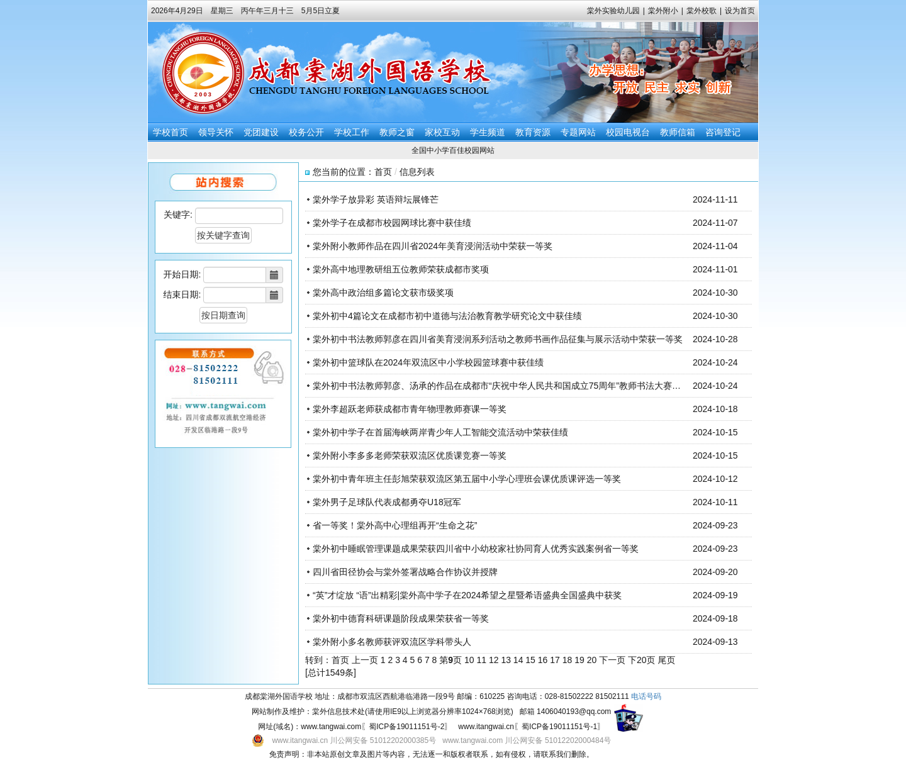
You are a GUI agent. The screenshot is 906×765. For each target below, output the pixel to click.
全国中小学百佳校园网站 (453, 150)
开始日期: (182, 274)
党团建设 (261, 132)
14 (518, 660)
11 (481, 660)
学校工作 (351, 132)
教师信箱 (677, 132)
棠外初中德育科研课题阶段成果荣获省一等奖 (401, 618)
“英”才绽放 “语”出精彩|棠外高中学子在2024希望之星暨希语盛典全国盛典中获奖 (467, 595)
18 (567, 660)
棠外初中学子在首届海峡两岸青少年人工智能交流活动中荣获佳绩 (440, 432)
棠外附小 (663, 10)
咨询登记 (723, 132)
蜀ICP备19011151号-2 (406, 726)
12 (494, 660)
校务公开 (306, 132)
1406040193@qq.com (574, 711)
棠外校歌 (701, 10)
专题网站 (578, 132)
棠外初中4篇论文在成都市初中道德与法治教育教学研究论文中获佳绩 (447, 316)
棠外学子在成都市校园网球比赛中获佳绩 (392, 223)
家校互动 (442, 132)
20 (592, 660)
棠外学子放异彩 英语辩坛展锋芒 (376, 199)
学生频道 (487, 132)
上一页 (365, 660)
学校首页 (170, 132)
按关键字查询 (223, 235)
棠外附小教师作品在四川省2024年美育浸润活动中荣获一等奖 (432, 246)
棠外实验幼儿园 (613, 10)
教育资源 (533, 132)
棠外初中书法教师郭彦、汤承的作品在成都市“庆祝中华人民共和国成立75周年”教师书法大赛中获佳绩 (510, 386)
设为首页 (740, 10)
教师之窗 (397, 132)
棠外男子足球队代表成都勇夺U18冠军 (387, 502)
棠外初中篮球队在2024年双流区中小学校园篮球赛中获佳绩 (428, 362)
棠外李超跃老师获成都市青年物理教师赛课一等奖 (409, 409)
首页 (383, 172)
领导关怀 (215, 132)
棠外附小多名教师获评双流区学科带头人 (392, 642)
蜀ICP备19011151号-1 (559, 726)
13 (506, 660)
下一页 (612, 660)
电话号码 (646, 696)
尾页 (666, 660)
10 (469, 660)
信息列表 (417, 172)
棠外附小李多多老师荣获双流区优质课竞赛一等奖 (409, 455)
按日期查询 (223, 315)
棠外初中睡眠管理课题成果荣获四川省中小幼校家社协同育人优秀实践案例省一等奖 (476, 549)
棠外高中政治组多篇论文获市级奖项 (383, 293)
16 (543, 660)
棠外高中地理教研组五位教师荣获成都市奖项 (401, 269)
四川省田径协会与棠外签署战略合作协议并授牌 (405, 572)
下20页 (642, 660)
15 (530, 660)
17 (555, 660)
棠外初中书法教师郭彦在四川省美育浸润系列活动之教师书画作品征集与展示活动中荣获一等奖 (498, 339)
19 (579, 660)
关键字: (178, 214)
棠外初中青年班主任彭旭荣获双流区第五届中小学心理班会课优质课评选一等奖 (467, 479)
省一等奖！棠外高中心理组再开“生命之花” (395, 525)
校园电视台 (628, 132)
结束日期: (182, 294)
